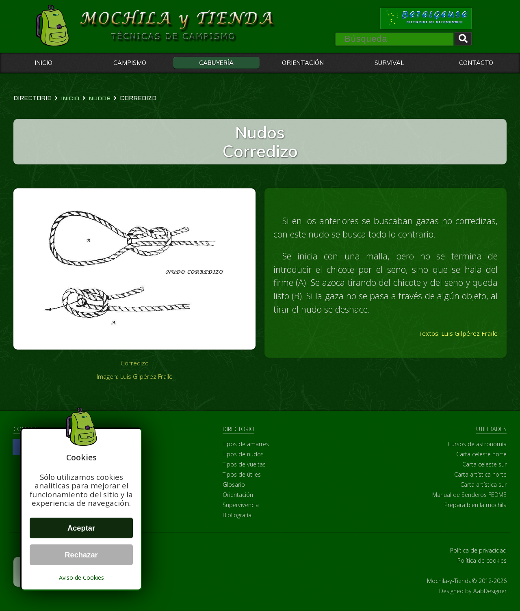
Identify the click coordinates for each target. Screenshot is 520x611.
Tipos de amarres (246, 444)
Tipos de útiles (242, 475)
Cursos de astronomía (477, 444)
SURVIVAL (390, 63)
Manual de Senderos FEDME (469, 495)
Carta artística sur (483, 485)
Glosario (234, 485)
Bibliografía (237, 515)
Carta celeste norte (481, 454)
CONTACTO (476, 63)
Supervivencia (241, 505)
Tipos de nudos (243, 454)
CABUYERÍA (216, 63)
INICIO (43, 63)
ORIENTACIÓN (303, 63)
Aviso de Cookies (81, 577)
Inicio (70, 98)
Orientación (238, 495)
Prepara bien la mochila (475, 505)
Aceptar (81, 527)
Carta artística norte (480, 475)
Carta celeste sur (484, 465)
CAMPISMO (130, 63)
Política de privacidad (478, 551)
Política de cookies (482, 561)
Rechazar (81, 554)
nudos (99, 98)
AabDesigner (490, 591)
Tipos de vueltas (244, 465)
